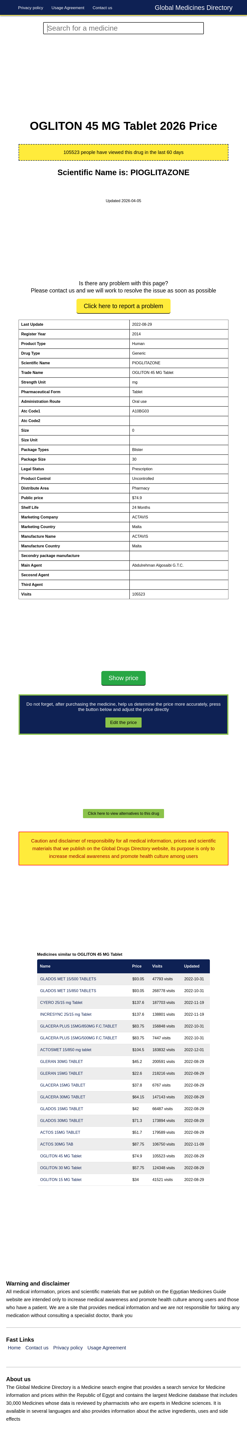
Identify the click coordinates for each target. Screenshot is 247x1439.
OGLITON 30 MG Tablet (61, 1168)
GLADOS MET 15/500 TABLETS (68, 979)
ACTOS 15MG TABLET (60, 1132)
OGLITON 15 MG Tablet (61, 1180)
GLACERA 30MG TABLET (62, 1097)
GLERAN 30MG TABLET (61, 1062)
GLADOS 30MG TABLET (61, 1121)
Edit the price (123, 722)
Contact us (102, 8)
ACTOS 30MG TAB (56, 1144)
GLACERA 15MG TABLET (62, 1085)
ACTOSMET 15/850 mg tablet (65, 1050)
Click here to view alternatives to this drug (123, 813)
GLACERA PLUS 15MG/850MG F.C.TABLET (78, 1026)
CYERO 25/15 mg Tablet (61, 1003)
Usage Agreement (67, 8)
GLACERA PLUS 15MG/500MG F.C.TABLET (78, 1038)
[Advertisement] (123, 77)
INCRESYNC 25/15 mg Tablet (65, 1014)
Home (14, 1347)
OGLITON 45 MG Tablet (61, 1156)
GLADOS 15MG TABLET (61, 1109)
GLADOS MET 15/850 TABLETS (68, 991)
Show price (123, 678)
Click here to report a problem (123, 306)
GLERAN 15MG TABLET (61, 1073)
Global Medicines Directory (194, 7)
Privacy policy (30, 8)
